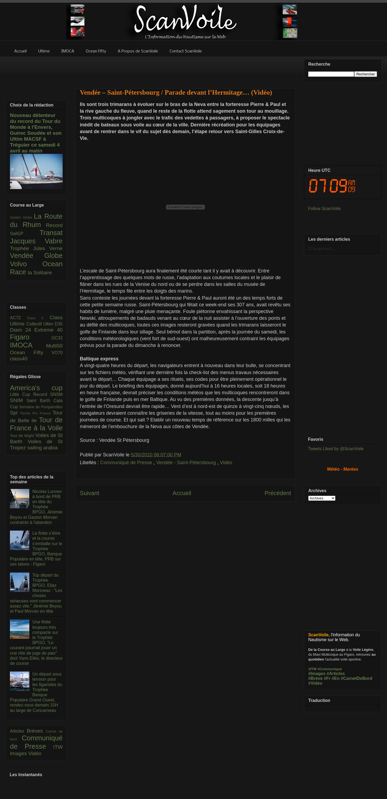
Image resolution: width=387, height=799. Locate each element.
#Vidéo (315, 683)
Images (19, 753)
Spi (15, 413)
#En (335, 678)
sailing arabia (42, 447)
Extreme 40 (48, 330)
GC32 (57, 338)
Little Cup (21, 394)
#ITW (312, 669)
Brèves (36, 731)
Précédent (278, 493)
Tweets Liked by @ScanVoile (336, 448)
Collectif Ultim (40, 324)
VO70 (57, 352)
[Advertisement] (185, 69)
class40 (18, 358)
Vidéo (226, 462)
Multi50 (54, 346)
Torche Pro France (36, 413)
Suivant (89, 493)
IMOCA (28, 345)
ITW (58, 747)
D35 (59, 324)
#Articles (336, 673)
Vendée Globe (36, 255)
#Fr (327, 678)
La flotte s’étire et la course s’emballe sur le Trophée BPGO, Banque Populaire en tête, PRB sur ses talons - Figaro (36, 548)
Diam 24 (22, 330)
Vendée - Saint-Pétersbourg (186, 462)
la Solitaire (40, 272)
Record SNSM (48, 394)
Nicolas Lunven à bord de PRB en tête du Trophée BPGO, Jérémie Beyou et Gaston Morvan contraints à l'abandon (36, 507)
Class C (38, 318)
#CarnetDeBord (356, 678)
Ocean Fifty (31, 352)
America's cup (36, 388)
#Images (316, 673)
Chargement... (321, 248)
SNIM (18, 400)
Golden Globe (22, 217)
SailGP (25, 233)
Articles (18, 731)
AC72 (18, 317)
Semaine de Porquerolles (41, 407)
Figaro (30, 337)
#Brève (315, 678)
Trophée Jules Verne (36, 248)
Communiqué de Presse (126, 462)
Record (54, 225)
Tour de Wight (22, 436)
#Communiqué (330, 669)
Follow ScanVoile (324, 208)
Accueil (182, 493)
